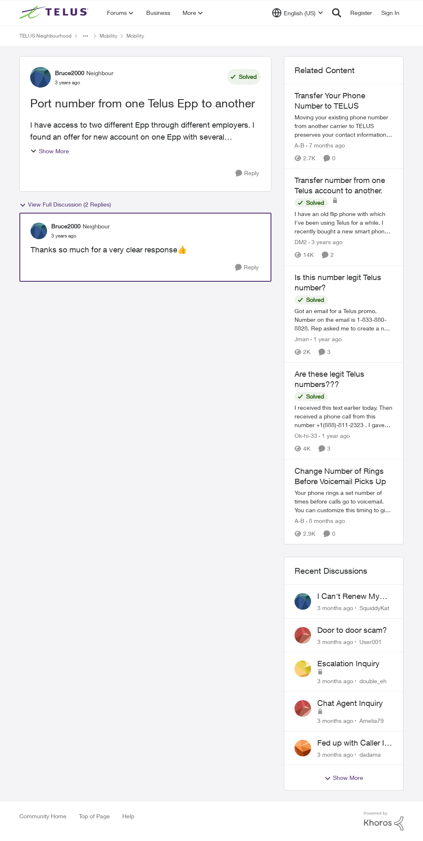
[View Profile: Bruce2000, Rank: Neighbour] (40, 77)
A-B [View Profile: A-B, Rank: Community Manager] (299, 145)
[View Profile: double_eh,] (303, 668)
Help (128, 816)
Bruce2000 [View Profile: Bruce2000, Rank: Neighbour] (69, 72)
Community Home (43, 816)
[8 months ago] (325, 520)
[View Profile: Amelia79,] (303, 708)
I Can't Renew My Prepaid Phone (348, 596)
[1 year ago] (326, 339)
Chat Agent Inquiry (350, 703)
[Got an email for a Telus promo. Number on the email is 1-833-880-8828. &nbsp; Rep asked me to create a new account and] (344, 319)
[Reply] (247, 173)
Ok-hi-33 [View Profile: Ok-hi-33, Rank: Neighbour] (306, 436)
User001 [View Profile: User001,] (370, 641)
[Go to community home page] (54, 12)
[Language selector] (298, 13)
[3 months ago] (335, 607)
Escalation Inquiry (348, 663)
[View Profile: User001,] (303, 635)
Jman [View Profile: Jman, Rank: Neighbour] (302, 338)
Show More (49, 150)
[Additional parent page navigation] (85, 36)
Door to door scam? (352, 629)
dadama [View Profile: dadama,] (370, 754)
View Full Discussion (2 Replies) (65, 204)
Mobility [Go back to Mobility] (108, 36)
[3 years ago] (325, 242)
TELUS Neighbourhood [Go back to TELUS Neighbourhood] (45, 36)
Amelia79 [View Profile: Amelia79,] (371, 720)
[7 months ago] (325, 145)
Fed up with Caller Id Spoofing (353, 743)
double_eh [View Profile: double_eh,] (373, 680)
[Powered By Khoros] (384, 821)
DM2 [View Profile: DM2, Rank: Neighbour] (301, 242)
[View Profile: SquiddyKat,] (303, 601)
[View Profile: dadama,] (303, 748)
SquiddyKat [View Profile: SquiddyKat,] (374, 607)
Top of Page (94, 816)
